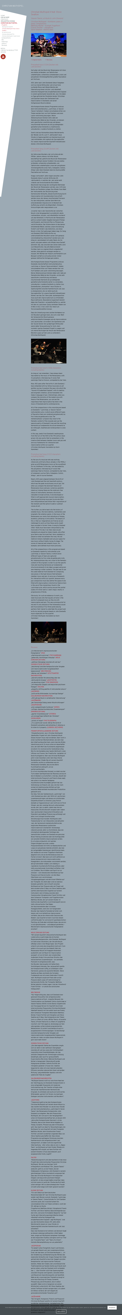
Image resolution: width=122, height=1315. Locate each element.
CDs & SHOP (5, 18)
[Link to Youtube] (3, 56)
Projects (4, 25)
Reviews (4, 45)
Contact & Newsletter (9, 50)
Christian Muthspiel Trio (8, 34)
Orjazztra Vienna (8, 21)
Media (3, 48)
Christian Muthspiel (9, 23)
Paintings (5, 42)
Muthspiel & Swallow (7, 27)
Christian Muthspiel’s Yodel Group (11, 36)
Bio (3, 40)
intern (3, 52)
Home (3, 16)
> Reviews (48, 60)
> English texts (36, 60)
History (4, 43)
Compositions (6, 38)
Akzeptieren (112, 1310)
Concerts (4, 19)
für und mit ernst (6, 32)
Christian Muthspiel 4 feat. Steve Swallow (10, 29)
